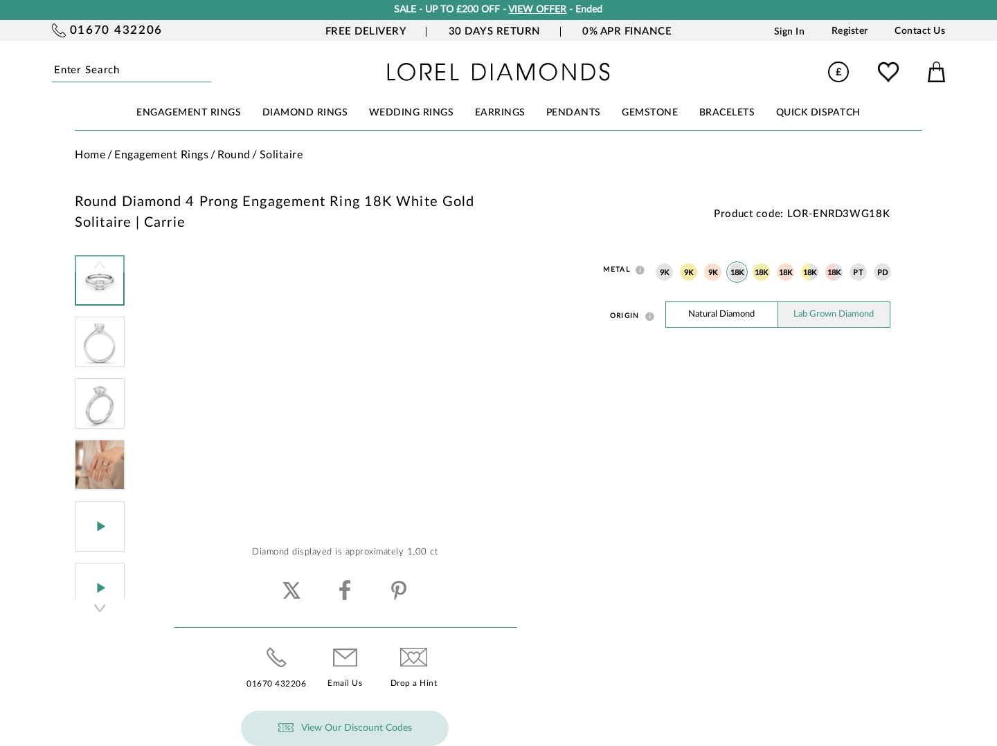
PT (858, 273)
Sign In (789, 31)
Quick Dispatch (818, 113)
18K (737, 273)
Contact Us (920, 31)
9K (665, 273)
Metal (616, 269)
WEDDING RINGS (411, 113)
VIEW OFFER (537, 10)
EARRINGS (500, 113)
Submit (207, 71)
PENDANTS (573, 113)
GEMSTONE (650, 113)
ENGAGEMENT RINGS (188, 113)
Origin (625, 316)
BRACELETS (727, 113)
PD (882, 273)
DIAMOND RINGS (305, 113)
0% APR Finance (627, 31)
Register (850, 31)
